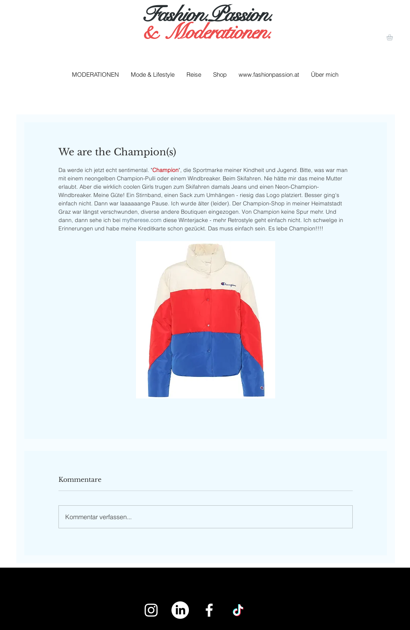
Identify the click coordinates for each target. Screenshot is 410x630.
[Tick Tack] (238, 610)
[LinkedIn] (180, 610)
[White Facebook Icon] (209, 610)
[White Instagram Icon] (151, 610)
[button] (393, 37)
